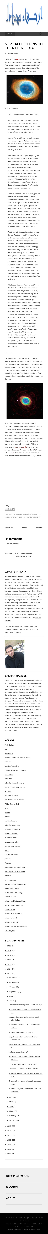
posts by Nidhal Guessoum (15, 871)
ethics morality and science (15, 787)
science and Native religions (15, 901)
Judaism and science (12, 846)
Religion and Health (12, 888)
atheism (8, 762)
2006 (9, 1154)
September (13, 992)
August (11, 996)
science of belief (11, 918)
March (11, 1111)
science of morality (12, 922)
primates (8, 876)
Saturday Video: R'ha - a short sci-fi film (23, 1069)
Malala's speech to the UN (18, 1052)
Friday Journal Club (12, 804)
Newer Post (10, 527)
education (8, 779)
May (11, 1102)
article (17, 59)
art (6, 749)
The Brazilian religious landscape (21, 1032)
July (10, 1001)
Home (24, 527)
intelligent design (11, 821)
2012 (9, 1126)
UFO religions (10, 931)
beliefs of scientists (12, 766)
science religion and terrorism (16, 926)
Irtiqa (26, 1218)
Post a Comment (12, 544)
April (11, 1106)
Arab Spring (9, 745)
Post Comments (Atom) (23, 553)
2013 (9, 974)
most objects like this (22, 447)
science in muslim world (13, 914)
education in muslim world (14, 783)
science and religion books (14, 905)
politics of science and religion (16, 867)
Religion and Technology (14, 893)
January (12, 1120)
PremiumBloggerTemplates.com (24, 1229)
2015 (9, 964)
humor (7, 817)
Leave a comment (33, 517)
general (26, 514)
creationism (9, 774)
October (12, 987)
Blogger (28, 556)
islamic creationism (12, 842)
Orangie (18, 632)
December (13, 978)
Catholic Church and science (15, 770)
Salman (7, 680)
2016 (9, 960)
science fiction (10, 909)
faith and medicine (11, 796)
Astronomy (17, 514)
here (12, 453)
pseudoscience (10, 880)
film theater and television (14, 800)
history (7, 812)
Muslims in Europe (12, 855)
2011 (9, 1131)
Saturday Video (10, 897)
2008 (9, 1145)
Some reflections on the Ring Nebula (24, 46)
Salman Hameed (19, 517)
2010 (9, 1135)
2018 (9, 950)
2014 (9, 969)
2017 (9, 955)
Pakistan (8, 863)
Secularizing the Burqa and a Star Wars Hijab (25, 1005)
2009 (9, 1140)
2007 (9, 1149)
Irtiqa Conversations (12, 825)
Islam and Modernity (12, 829)
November (13, 982)
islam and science (11, 834)
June (11, 1097)
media (7, 850)
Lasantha (28, 1226)
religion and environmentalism (16, 884)
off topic (8, 859)
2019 (9, 946)
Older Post (38, 527)
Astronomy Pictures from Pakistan (17, 758)
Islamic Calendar (11, 838)
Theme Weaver (24, 1223)
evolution (8, 791)
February (12, 1116)
